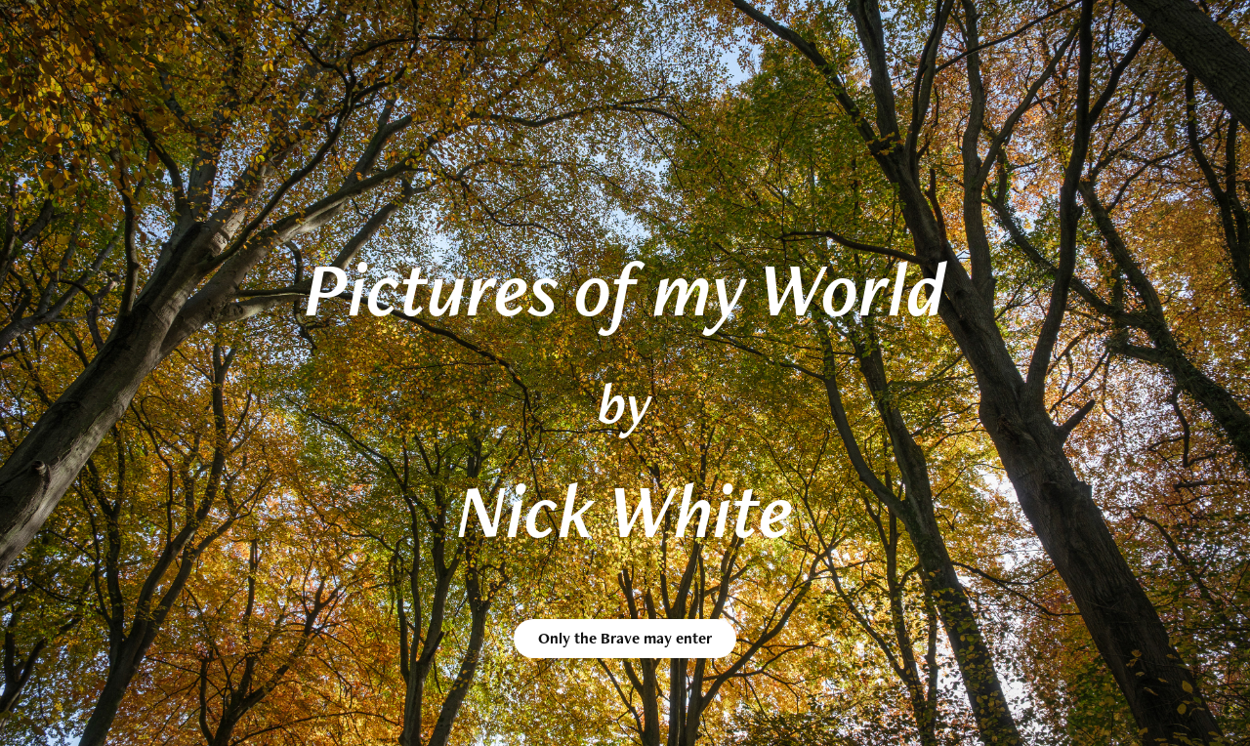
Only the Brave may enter (625, 638)
